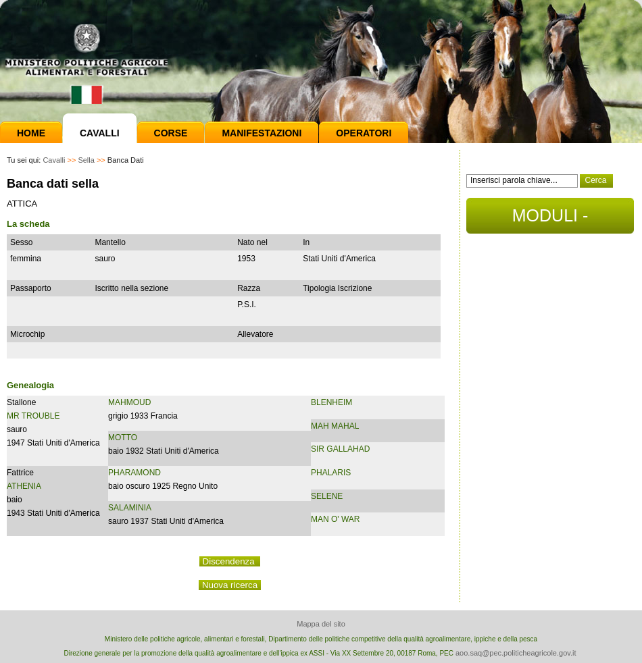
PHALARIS (331, 472)
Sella (86, 160)
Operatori (363, 133)
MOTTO (122, 437)
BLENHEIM (331, 402)
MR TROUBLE (33, 416)
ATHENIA (24, 486)
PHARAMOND (134, 472)
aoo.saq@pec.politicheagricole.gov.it (515, 653)
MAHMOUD (129, 402)
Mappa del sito (321, 624)
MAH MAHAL (335, 426)
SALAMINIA (129, 507)
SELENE (327, 496)
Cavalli (100, 133)
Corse (171, 133)
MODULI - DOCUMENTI (550, 220)
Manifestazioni (261, 133)
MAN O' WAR (335, 519)
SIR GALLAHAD (340, 449)
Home (31, 133)
